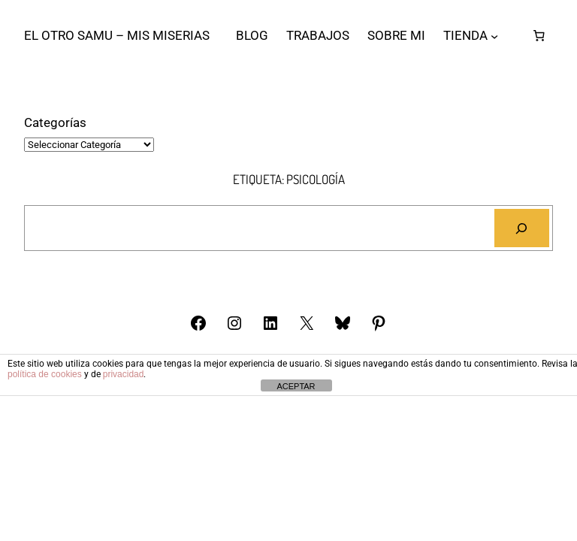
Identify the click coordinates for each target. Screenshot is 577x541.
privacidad (123, 374)
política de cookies (45, 374)
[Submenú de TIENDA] (494, 35)
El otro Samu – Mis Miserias (117, 35)
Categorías (55, 122)
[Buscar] (521, 228)
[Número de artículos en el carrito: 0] (538, 36)
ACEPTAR (295, 386)
